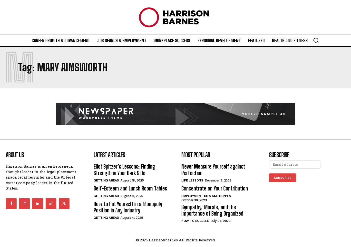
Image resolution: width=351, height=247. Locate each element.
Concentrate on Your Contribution (214, 188)
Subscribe (282, 178)
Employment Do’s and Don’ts (206, 196)
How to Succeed (195, 221)
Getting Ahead (106, 180)
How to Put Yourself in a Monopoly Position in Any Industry (128, 207)
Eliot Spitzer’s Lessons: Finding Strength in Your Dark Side (124, 169)
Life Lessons (192, 180)
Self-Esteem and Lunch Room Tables (130, 188)
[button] (316, 40)
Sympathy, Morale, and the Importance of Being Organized (212, 210)
